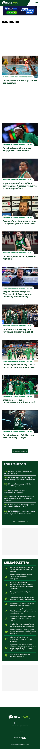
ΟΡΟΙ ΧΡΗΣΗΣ (24, 726)
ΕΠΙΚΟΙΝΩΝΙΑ (10, 723)
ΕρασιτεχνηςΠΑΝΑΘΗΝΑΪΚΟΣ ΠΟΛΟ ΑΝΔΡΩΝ (18, 77)
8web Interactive (24, 744)
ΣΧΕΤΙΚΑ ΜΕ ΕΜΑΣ (20, 723)
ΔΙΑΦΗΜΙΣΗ (30, 723)
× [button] (36, 7)
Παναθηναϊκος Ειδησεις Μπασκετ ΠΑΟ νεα (17, 144)
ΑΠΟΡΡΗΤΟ (15, 726)
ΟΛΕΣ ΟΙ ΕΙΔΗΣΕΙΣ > (20, 521)
